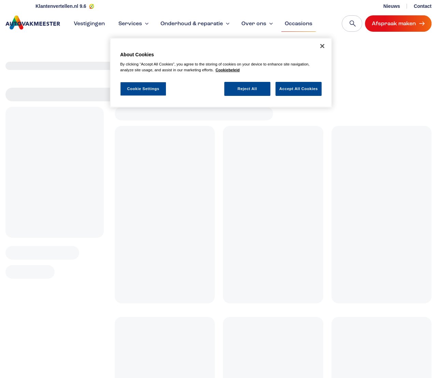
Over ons (257, 23)
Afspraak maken (398, 23)
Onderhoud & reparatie (195, 23)
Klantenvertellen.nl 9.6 (61, 6)
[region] (221, 73)
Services (134, 23)
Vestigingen (89, 23)
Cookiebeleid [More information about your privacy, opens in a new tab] (227, 70)
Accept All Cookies (298, 89)
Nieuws (391, 6)
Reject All (247, 89)
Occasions (298, 26)
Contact (423, 6)
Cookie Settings (143, 89)
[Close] (322, 46)
